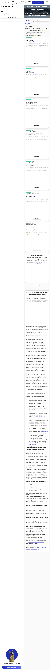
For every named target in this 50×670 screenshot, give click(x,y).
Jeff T (34, 409)
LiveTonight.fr (28, 20)
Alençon (37, 549)
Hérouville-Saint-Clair (41, 547)
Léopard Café (45, 431)
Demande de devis (29, 2)
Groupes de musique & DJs (27, 23)
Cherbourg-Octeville (30, 549)
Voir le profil (36, 63)
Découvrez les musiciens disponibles (36, 542)
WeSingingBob (42, 416)
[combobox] (12, 8)
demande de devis (37, 263)
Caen (26, 26)
